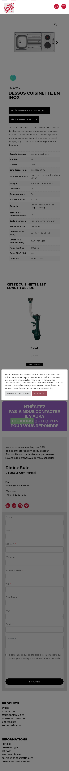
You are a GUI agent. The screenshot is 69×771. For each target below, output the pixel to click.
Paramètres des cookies (18, 393)
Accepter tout (40, 393)
